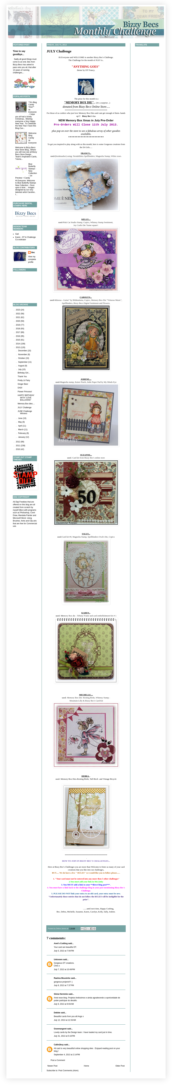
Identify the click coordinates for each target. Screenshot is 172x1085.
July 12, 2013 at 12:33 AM (65, 1020)
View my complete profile (32, 259)
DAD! (20, 388)
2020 (18, 321)
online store (100, 458)
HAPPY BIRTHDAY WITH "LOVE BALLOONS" (26, 397)
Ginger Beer (23, 384)
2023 (18, 310)
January (22, 437)
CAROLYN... (86, 297)
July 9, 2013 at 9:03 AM (64, 1004)
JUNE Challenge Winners (25, 412)
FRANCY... (86, 153)
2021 (18, 317)
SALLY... (86, 534)
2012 (18, 442)
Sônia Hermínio (61, 994)
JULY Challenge (59, 51)
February (22, 433)
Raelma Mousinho (62, 978)
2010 (18, 449)
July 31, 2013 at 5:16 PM (64, 1036)
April (20, 426)
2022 (18, 314)
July (20, 369)
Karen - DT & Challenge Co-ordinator (25, 238)
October (22, 358)
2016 (18, 336)
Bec (33, 252)
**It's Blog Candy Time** (32, 104)
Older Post (120, 1066)
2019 (18, 325)
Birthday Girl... (24, 373)
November (23, 354)
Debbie (57, 1013)
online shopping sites (84, 1048)
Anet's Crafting (61, 943)
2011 (18, 445)
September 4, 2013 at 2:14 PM (67, 1055)
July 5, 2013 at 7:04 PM (64, 951)
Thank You (22, 376)
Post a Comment (58, 1060)
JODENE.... (86, 379)
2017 (18, 332)
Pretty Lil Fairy (24, 380)
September (23, 362)
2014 (18, 344)
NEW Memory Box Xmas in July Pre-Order (86, 120)
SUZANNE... (86, 455)
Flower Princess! (25, 391)
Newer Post (52, 1066)
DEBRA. (85, 776)
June (20, 418)
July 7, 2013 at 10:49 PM (64, 969)
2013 (18, 347)
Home (86, 1066)
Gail (17, 234)
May (20, 422)
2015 (18, 340)
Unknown (58, 959)
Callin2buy (59, 1045)
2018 (18, 328)
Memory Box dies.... (26, 404)
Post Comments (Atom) (68, 1070)
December (23, 351)
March (21, 429)
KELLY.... (86, 219)
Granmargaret (60, 1029)
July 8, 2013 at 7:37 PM (64, 985)
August (21, 366)
